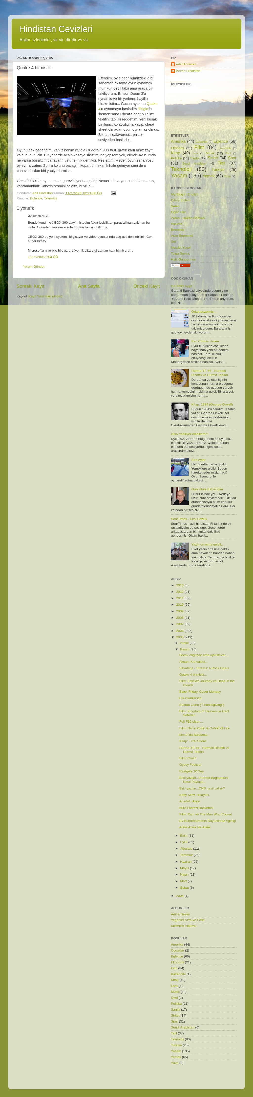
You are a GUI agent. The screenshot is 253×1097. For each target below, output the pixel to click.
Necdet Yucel (180, 247)
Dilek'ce (177, 224)
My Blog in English (184, 194)
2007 (180, 624)
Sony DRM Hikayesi (194, 795)
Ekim (184, 835)
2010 (180, 604)
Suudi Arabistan (194, 163)
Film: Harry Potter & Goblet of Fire (204, 728)
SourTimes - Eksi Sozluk (189, 519)
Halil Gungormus (183, 259)
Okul (228, 153)
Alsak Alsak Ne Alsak (195, 827)
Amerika (178, 141)
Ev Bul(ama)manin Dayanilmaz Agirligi (207, 821)
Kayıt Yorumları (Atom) (45, 296)
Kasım (185, 649)
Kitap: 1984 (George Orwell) (212, 404)
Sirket (213, 158)
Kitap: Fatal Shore (192, 741)
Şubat (185, 887)
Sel (173, 241)
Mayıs (185, 868)
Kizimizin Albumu (183, 926)
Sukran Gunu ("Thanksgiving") (201, 705)
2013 (180, 585)
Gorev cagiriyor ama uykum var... (203, 655)
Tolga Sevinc (180, 253)
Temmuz (187, 855)
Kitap (175, 153)
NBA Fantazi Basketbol (196, 808)
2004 (180, 896)
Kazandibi (225, 148)
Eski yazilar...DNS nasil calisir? (202, 788)
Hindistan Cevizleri (56, 29)
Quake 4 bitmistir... (193, 674)
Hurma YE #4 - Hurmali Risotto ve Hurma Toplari (209, 373)
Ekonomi (177, 148)
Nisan (185, 874)
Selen (175, 206)
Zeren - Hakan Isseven (188, 218)
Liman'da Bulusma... (194, 735)
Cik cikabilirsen (190, 698)
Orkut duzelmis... (203, 311)
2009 (180, 611)
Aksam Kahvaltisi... (193, 662)
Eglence (36, 198)
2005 (180, 637)
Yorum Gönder (33, 266)
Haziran (186, 861)
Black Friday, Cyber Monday (200, 691)
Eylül (184, 842)
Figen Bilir (178, 212)
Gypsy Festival (190, 764)
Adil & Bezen (180, 914)
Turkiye (217, 169)
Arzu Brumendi (182, 236)
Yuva (227, 176)
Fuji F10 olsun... (191, 721)
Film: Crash (187, 758)
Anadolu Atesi (189, 801)
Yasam (179, 175)
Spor (232, 158)
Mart (184, 881)
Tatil (221, 163)
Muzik (210, 153)
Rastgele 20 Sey (191, 771)
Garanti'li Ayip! (181, 286)
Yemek (209, 176)
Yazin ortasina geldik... (208, 544)
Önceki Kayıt (146, 286)
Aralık (185, 643)
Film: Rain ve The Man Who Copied (205, 814)
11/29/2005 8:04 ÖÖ (43, 257)
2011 (180, 598)
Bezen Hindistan (188, 71)
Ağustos (186, 848)
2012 (180, 592)
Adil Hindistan (186, 64)
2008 (180, 618)
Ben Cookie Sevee (205, 341)
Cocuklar (202, 141)
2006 (180, 631)
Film (199, 147)
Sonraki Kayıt (30, 286)
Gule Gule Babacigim (207, 489)
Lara (195, 153)
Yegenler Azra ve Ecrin (188, 920)
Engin (143, 109)
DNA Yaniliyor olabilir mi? (189, 434)
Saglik (194, 158)
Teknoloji (50, 198)
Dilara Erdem (180, 200)
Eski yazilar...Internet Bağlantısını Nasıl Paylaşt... (204, 780)
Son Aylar (198, 460)
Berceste (177, 230)
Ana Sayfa (89, 286)
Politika (176, 158)
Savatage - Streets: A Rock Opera (204, 668)
